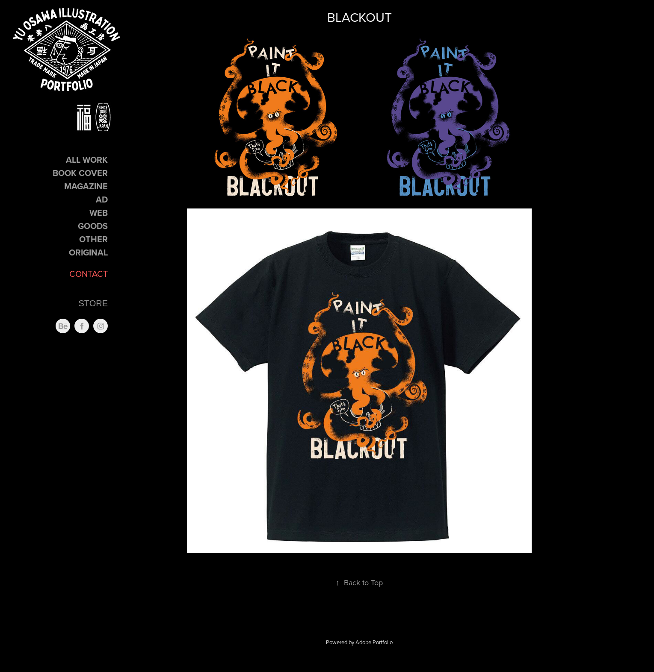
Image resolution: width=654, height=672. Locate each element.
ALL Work (87, 159)
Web (98, 212)
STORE (93, 303)
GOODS (93, 226)
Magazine (86, 186)
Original (88, 252)
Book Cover (80, 173)
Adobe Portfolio (374, 642)
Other (93, 239)
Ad (102, 199)
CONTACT (88, 273)
